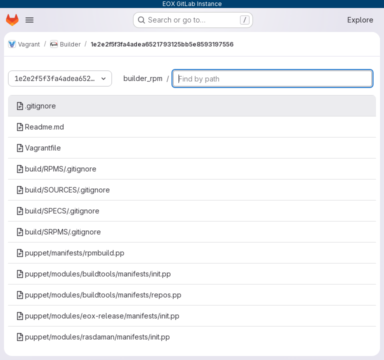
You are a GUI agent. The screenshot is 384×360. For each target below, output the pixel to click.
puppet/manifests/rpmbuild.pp (70, 252)
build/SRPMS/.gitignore (58, 232)
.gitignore (36, 106)
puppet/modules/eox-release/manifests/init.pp (98, 316)
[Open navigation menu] (30, 20)
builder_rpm (143, 78)
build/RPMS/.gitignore (56, 168)
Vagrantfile (38, 148)
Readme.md (40, 126)
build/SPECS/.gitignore (58, 210)
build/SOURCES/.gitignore (63, 190)
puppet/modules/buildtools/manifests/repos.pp (99, 294)
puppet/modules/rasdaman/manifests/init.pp (93, 336)
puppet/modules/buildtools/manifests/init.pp (93, 274)
